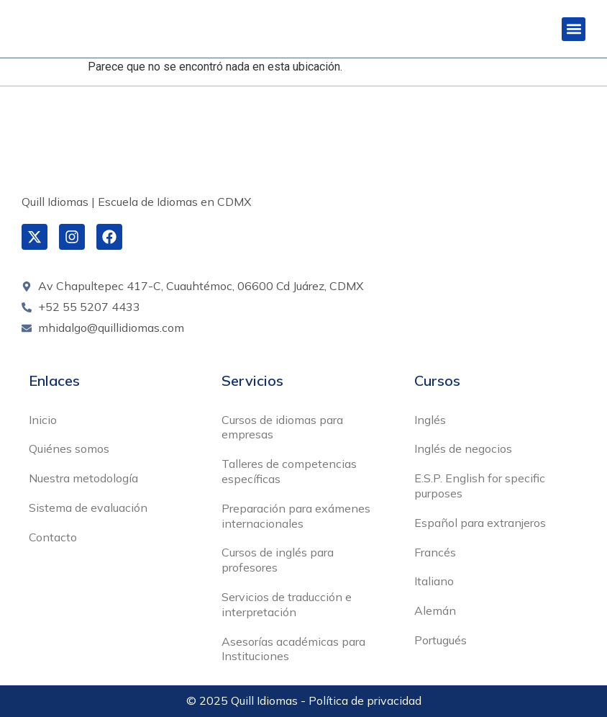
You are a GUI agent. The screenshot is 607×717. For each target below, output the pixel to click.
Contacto (53, 537)
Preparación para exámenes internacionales (296, 516)
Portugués (440, 640)
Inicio (43, 419)
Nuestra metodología (83, 478)
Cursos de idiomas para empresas (282, 427)
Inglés (430, 419)
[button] (573, 29)
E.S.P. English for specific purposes (479, 485)
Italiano (434, 581)
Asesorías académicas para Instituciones (293, 649)
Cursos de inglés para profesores (278, 559)
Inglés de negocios (463, 448)
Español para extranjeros (480, 522)
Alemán (435, 610)
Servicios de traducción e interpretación (287, 604)
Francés (435, 552)
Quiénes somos (69, 448)
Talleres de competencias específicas (289, 471)
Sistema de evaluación (88, 507)
